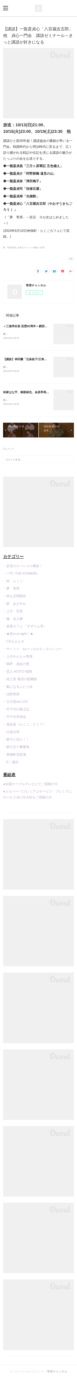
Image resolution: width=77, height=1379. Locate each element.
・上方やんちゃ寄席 (18, 657)
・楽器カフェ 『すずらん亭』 (25, 627)
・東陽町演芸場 (14, 755)
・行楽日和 (11, 732)
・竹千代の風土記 (16, 710)
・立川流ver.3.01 (15, 702)
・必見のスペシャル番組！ (23, 566)
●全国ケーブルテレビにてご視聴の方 (30, 785)
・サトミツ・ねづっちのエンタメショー (32, 649)
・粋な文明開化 (14, 597)
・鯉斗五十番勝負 (16, 747)
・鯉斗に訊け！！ (16, 740)
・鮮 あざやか (14, 604)
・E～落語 (10, 763)
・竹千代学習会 (14, 717)
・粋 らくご (13, 582)
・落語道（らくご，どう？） (24, 725)
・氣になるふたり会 (18, 687)
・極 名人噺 (13, 619)
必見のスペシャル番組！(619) (31, 247)
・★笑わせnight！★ (18, 634)
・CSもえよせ (13, 642)
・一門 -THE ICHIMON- (20, 574)
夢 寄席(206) (9, 247)
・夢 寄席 (11, 589)
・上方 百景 (13, 612)
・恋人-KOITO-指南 (17, 672)
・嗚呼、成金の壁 (16, 665)
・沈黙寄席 (11, 695)
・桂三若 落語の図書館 (20, 680)
